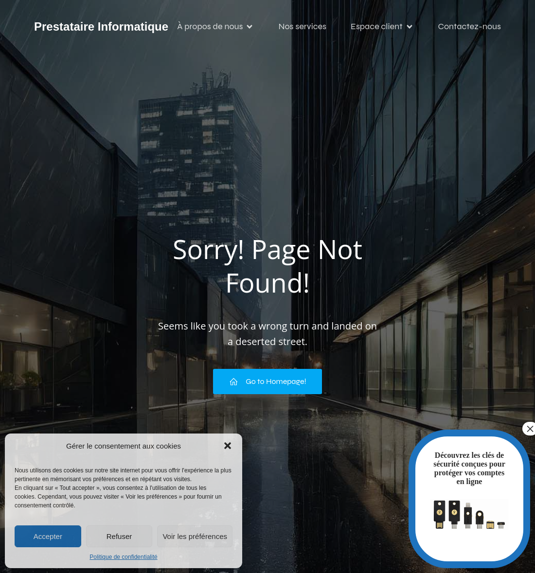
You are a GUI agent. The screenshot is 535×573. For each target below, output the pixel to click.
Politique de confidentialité (123, 557)
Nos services (302, 26)
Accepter (48, 536)
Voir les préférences (194, 536)
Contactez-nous (469, 26)
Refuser (119, 536)
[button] (227, 446)
